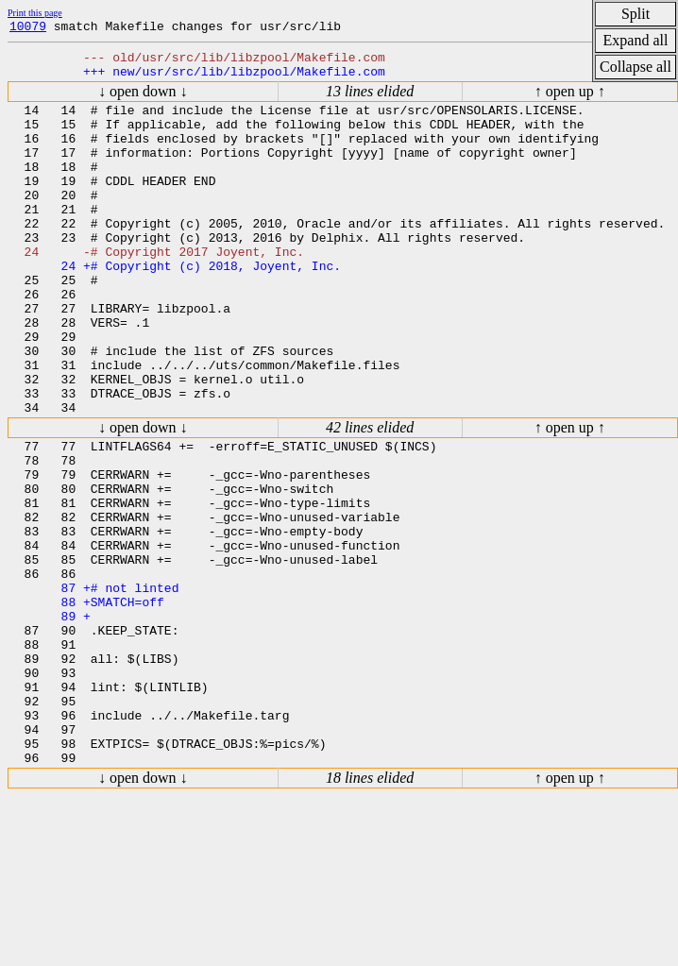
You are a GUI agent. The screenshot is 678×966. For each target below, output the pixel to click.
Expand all (636, 40)
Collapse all (635, 67)
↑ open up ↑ (569, 100)
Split (635, 14)
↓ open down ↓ (143, 100)
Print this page (35, 13)
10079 (27, 28)
